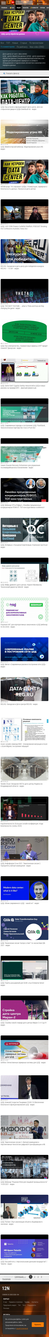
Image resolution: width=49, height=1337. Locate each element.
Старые (23, 43)
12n (6, 1288)
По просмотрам (36, 43)
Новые (15, 43)
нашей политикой (22, 1328)
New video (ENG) (37, 47)
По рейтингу (22, 47)
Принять (37, 1325)
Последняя (6, 1279)
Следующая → (20, 1277)
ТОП (8, 43)
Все (2, 43)
